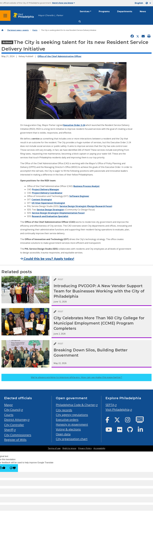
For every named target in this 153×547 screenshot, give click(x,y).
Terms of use (54, 448)
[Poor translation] (12, 468)
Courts (8, 415)
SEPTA (110, 405)
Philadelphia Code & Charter (75, 405)
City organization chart (71, 439)
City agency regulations (72, 415)
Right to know (69, 448)
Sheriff (8, 430)
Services (84, 11)
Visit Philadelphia (117, 409)
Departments (124, 11)
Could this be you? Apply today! (47, 259)
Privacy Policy (85, 448)
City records (64, 410)
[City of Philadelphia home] (24, 15)
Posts (35, 30)
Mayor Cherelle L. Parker (50, 15)
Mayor (8, 405)
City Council (12, 410)
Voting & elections (68, 429)
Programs (104, 11)
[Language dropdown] (149, 3)
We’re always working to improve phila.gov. (76, 377)
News (143, 11)
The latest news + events (18, 30)
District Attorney (15, 420)
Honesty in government (72, 424)
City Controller (14, 425)
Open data (63, 434)
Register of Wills (15, 440)
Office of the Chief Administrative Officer (59, 56)
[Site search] (80, 21)
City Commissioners (17, 435)
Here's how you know (63, 3)
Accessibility (99, 448)
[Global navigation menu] (5, 15)
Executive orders (67, 420)
